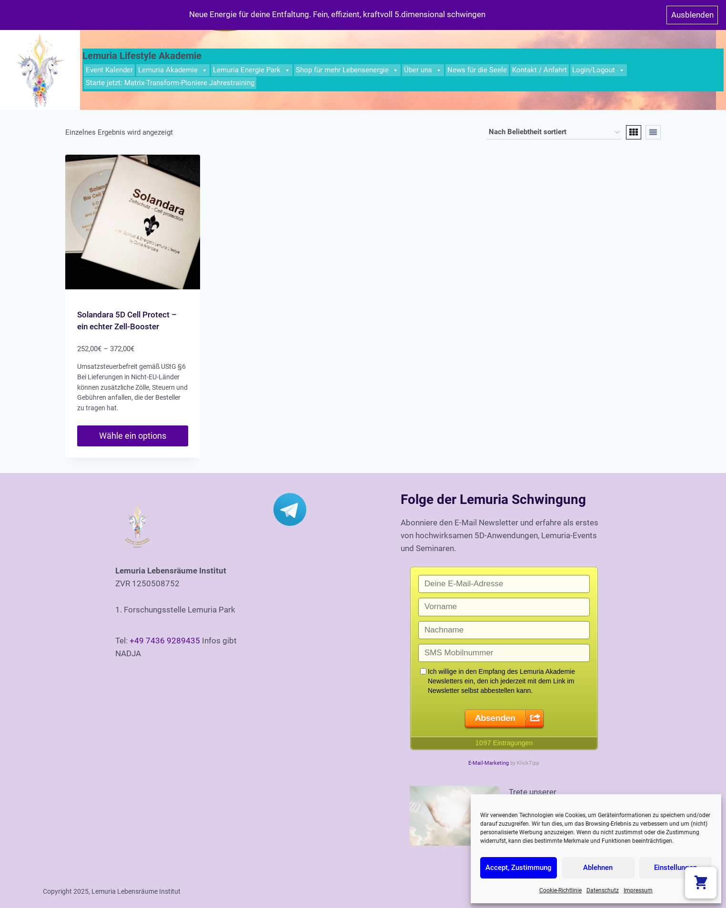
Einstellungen (675, 867)
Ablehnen (598, 867)
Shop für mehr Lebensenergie (347, 70)
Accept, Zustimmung (518, 867)
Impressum (638, 890)
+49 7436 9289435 (165, 640)
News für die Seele (477, 70)
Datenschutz (602, 890)
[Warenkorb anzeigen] (700, 882)
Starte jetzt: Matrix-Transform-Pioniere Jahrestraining (170, 83)
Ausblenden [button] (692, 15)
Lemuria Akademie (173, 70)
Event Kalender (109, 70)
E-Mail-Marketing (488, 763)
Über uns (423, 70)
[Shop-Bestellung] (554, 132)
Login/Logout (598, 70)
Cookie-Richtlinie (560, 890)
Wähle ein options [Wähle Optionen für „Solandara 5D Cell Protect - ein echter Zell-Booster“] (132, 436)
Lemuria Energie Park (252, 70)
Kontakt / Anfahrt (539, 70)
